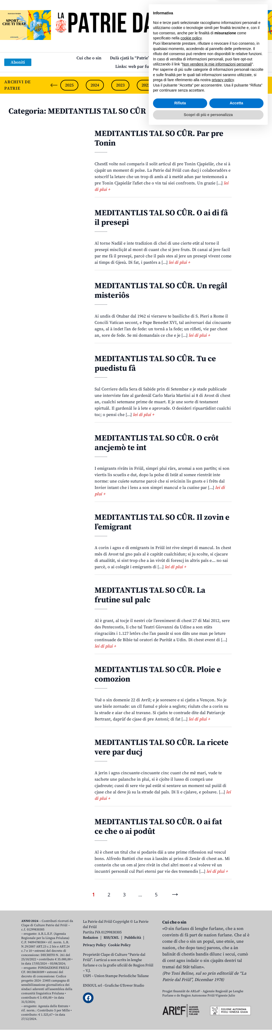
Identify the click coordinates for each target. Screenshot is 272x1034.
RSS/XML (111, 937)
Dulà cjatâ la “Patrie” (130, 58)
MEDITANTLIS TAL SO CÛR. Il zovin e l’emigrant (162, 522)
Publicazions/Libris (177, 58)
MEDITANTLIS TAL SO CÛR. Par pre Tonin (159, 138)
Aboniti (18, 62)
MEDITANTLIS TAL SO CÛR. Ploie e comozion (158, 674)
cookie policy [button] (191, 943)
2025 (69, 85)
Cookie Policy (119, 945)
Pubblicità (132, 937)
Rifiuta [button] (180, 1008)
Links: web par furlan (136, 66)
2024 (95, 85)
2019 (222, 85)
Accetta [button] (236, 1008)
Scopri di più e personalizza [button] (208, 1019)
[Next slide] (263, 85)
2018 (248, 85)
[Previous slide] (54, 85)
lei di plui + (179, 262)
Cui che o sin (88, 58)
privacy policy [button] (223, 985)
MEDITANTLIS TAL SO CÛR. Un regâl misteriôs (161, 290)
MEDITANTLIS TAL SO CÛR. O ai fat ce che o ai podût (158, 827)
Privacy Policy (94, 945)
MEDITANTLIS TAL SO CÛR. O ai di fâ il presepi (161, 218)
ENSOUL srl (92, 985)
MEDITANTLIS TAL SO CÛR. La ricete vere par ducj (161, 747)
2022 (146, 85)
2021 (171, 85)
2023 (120, 85)
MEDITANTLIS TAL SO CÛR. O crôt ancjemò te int (157, 443)
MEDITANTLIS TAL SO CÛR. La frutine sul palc (150, 595)
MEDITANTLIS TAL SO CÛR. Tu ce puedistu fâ (155, 363)
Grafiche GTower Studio (124, 985)
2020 (197, 85)
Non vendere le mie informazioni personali (217, 969)
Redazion (90, 937)
